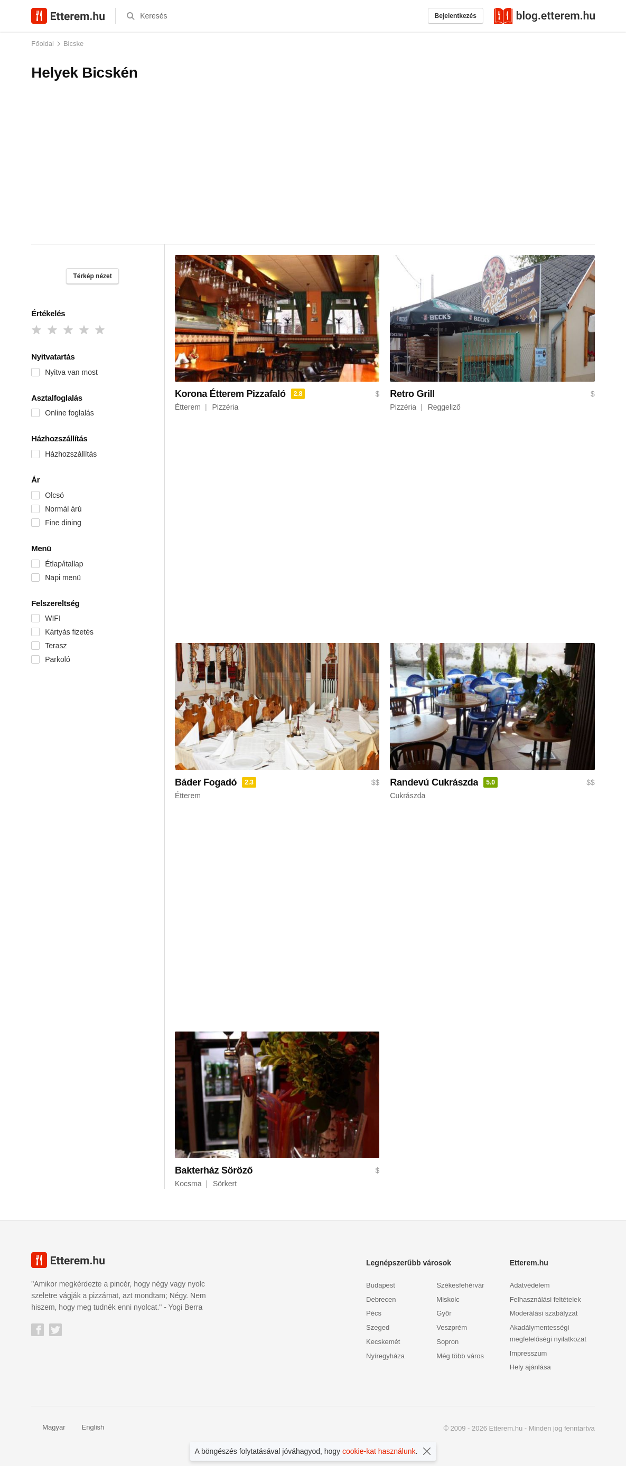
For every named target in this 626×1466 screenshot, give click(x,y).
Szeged (377, 1327)
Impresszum (528, 1353)
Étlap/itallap (64, 564)
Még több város (460, 1356)
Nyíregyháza (385, 1356)
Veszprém (451, 1327)
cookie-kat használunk (379, 1451)
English (88, 1427)
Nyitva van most (71, 372)
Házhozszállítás (71, 454)
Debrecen (381, 1299)
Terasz (56, 645)
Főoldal (42, 44)
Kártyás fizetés (69, 632)
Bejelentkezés (455, 16)
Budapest (380, 1285)
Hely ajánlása (530, 1367)
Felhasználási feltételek (545, 1299)
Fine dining (63, 522)
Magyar (48, 1427)
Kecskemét (383, 1342)
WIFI (53, 618)
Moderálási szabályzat (544, 1313)
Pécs (373, 1313)
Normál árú (63, 509)
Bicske (73, 44)
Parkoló (57, 659)
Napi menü (63, 577)
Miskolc (447, 1299)
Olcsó (54, 495)
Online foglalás (69, 413)
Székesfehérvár (460, 1285)
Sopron (447, 1342)
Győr (443, 1313)
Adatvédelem (530, 1285)
